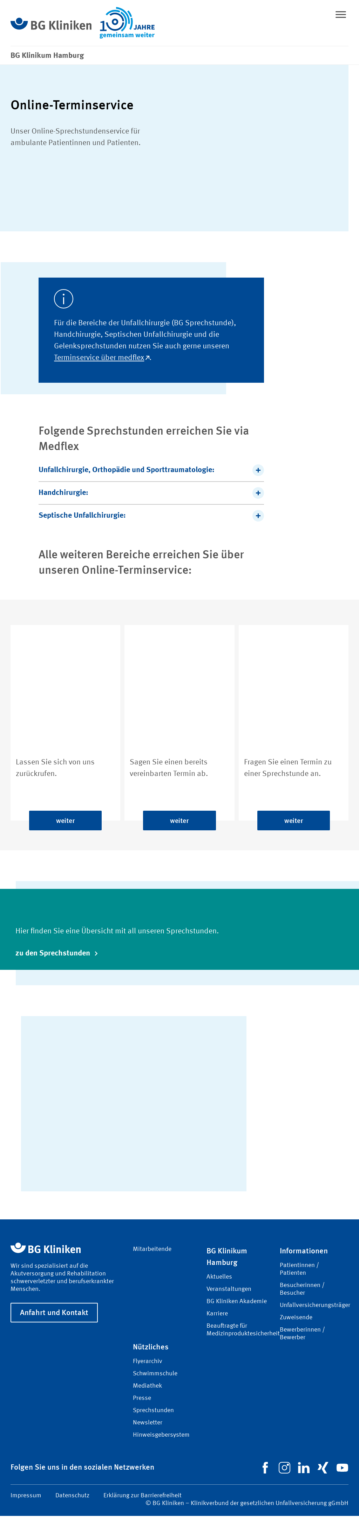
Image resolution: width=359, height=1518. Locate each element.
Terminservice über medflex (101, 360)
